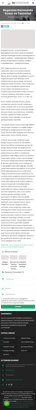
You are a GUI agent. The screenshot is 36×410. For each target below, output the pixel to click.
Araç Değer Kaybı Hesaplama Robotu (18, 404)
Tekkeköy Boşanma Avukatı (22, 264)
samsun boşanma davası (15, 247)
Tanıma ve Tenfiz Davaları (9, 340)
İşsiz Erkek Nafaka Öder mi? (27, 349)
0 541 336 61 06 (10, 370)
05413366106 (33, 1)
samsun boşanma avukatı (18, 245)
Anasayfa (11, 17)
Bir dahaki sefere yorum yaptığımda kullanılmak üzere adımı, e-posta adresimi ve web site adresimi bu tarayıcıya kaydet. (17, 301)
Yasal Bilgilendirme (15, 397)
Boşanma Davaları (22, 17)
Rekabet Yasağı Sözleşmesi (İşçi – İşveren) (9, 350)
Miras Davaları (12, 403)
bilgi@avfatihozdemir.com (14, 380)
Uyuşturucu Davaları (24, 403)
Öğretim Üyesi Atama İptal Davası (27, 340)
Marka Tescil (25, 407)
